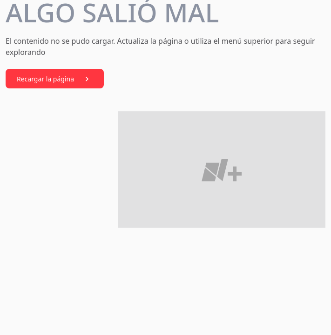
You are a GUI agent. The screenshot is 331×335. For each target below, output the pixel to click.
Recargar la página (55, 79)
